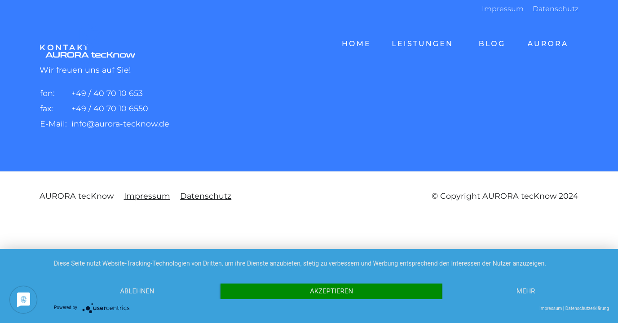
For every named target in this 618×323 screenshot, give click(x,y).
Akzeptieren (331, 291)
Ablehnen (137, 291)
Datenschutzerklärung (587, 308)
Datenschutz (555, 8)
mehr (525, 291)
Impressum (503, 8)
